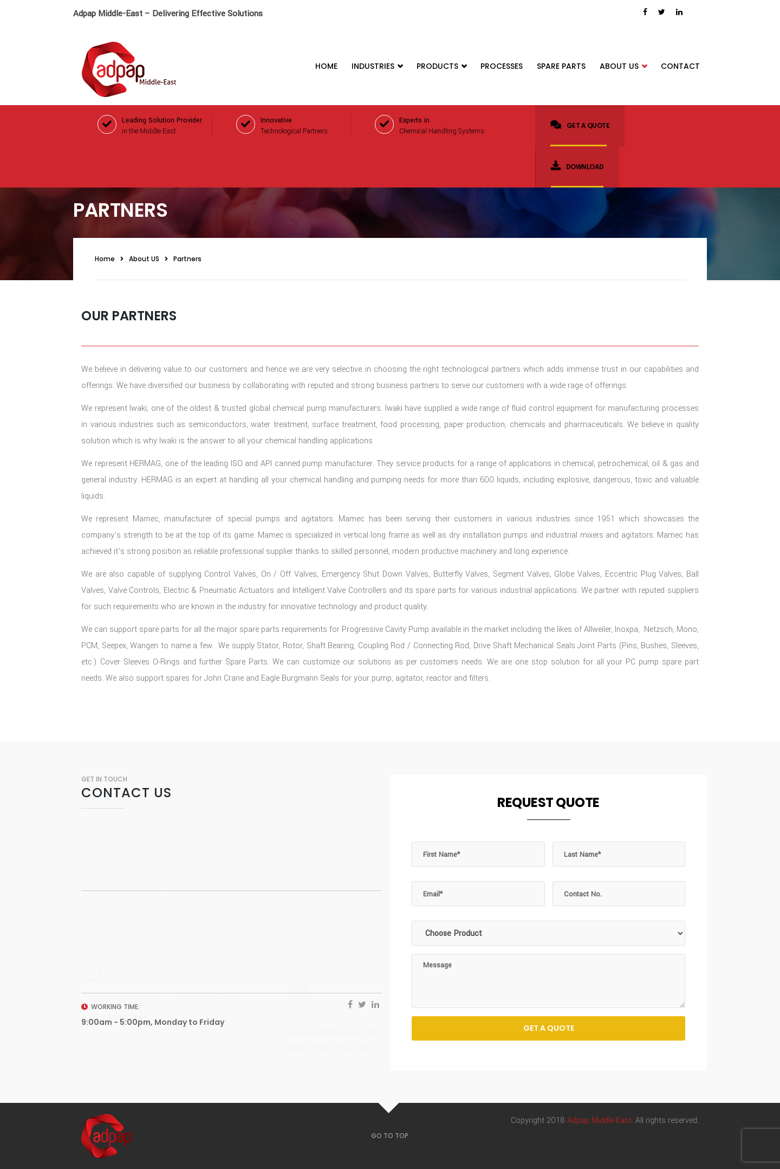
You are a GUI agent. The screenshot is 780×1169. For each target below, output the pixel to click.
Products (441, 66)
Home (326, 66)
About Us (623, 66)
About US (144, 258)
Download (577, 165)
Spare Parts (561, 66)
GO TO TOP (389, 1135)
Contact (680, 66)
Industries (377, 66)
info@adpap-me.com (222, 984)
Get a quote (579, 124)
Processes (501, 66)
